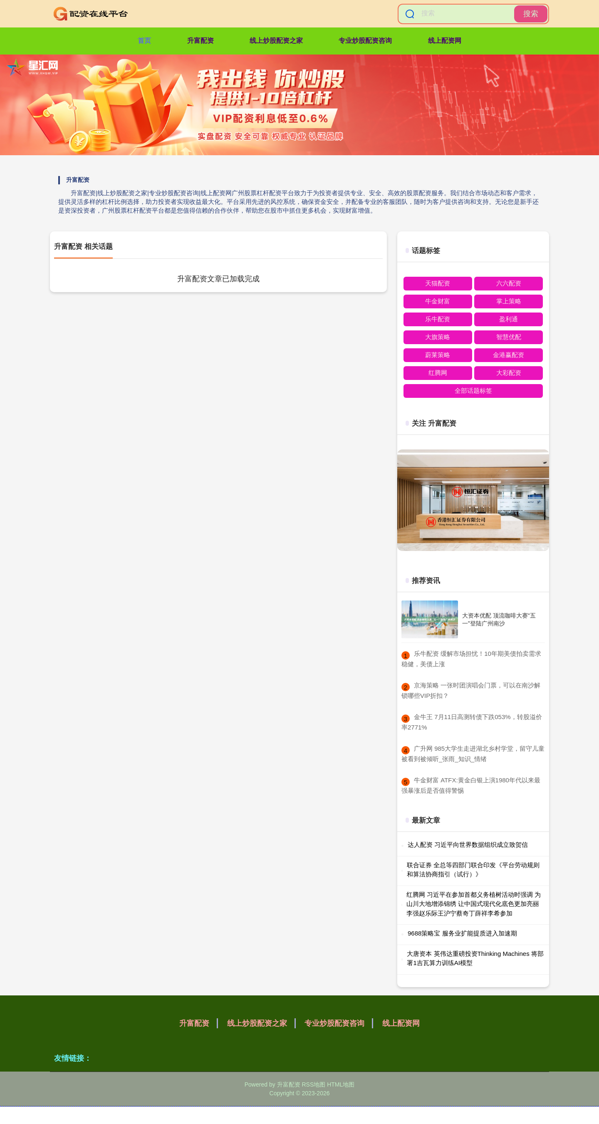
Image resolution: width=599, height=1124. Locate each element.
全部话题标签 (473, 390)
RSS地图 (313, 1084)
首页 (144, 40)
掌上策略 (508, 301)
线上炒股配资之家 (276, 40)
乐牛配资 (437, 319)
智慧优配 (508, 336)
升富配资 (200, 40)
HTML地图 (340, 1084)
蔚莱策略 (437, 354)
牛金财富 (437, 301)
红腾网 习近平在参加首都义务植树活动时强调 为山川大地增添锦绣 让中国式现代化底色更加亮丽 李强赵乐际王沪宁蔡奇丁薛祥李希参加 (473, 904)
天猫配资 (437, 283)
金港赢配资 (508, 354)
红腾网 (437, 372)
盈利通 (508, 319)
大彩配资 (508, 372)
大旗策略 (437, 336)
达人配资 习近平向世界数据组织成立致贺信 (468, 844)
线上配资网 (444, 40)
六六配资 (508, 283)
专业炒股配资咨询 (365, 40)
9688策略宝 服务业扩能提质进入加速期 (462, 933)
